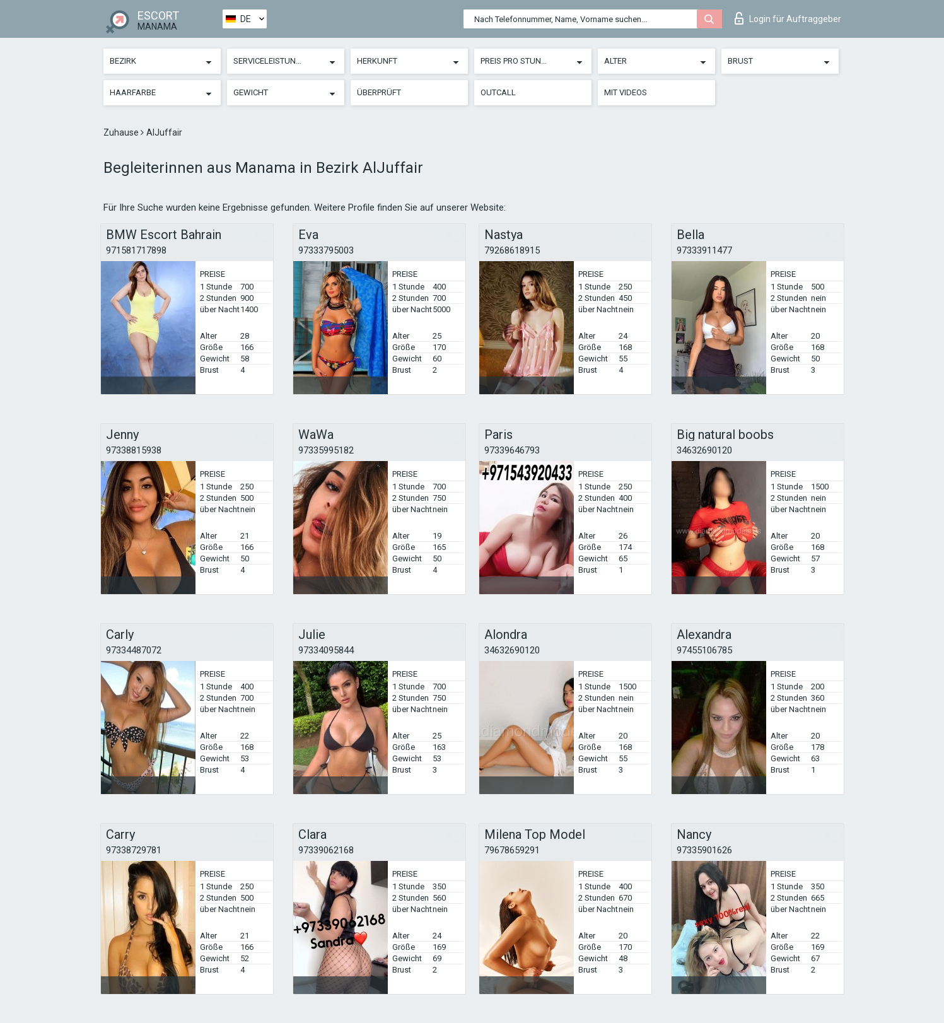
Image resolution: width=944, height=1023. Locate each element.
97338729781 (133, 850)
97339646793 (512, 450)
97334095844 (326, 650)
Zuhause (122, 132)
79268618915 (512, 250)
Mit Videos (625, 92)
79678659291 (512, 850)
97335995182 (326, 450)
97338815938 (133, 450)
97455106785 (704, 650)
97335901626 (704, 850)
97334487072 (133, 650)
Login (788, 18)
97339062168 (326, 850)
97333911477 (704, 250)
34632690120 (704, 450)
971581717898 (136, 250)
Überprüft (379, 92)
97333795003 (326, 250)
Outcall (498, 92)
